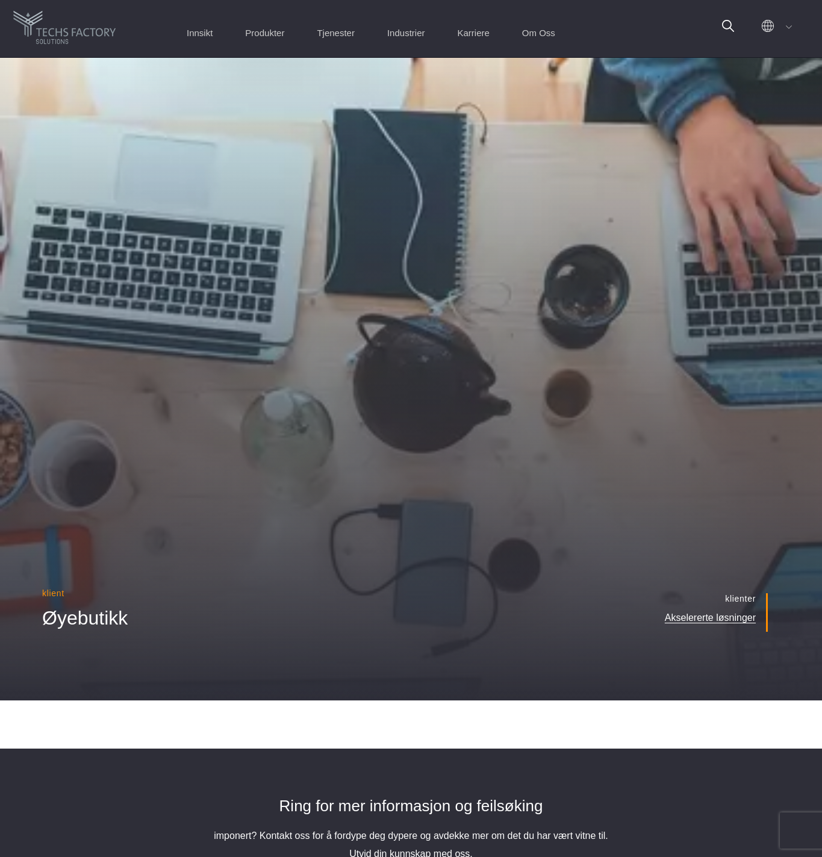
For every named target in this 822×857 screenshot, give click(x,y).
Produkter (264, 33)
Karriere (473, 33)
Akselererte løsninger (710, 617)
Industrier (406, 33)
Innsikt (200, 33)
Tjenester (336, 33)
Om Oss (538, 33)
